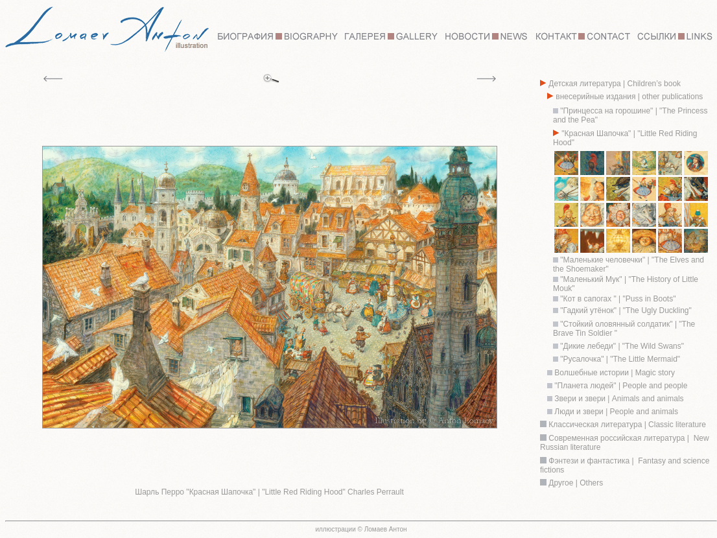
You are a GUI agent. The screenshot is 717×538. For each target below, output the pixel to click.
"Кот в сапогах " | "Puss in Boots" (617, 298)
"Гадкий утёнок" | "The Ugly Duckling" (625, 310)
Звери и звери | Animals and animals (618, 398)
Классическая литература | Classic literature (626, 424)
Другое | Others (575, 482)
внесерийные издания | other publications (628, 96)
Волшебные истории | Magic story (613, 372)
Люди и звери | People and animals (615, 411)
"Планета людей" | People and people (619, 385)
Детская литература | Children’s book (614, 83)
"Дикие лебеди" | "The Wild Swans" (622, 346)
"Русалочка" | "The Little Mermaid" (620, 359)
